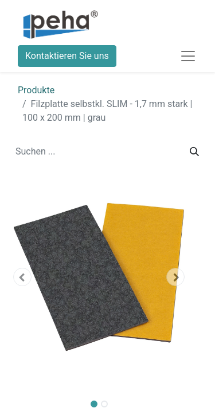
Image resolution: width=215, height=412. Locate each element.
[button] (22, 277)
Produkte (36, 90)
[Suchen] (194, 152)
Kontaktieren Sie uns (67, 55)
